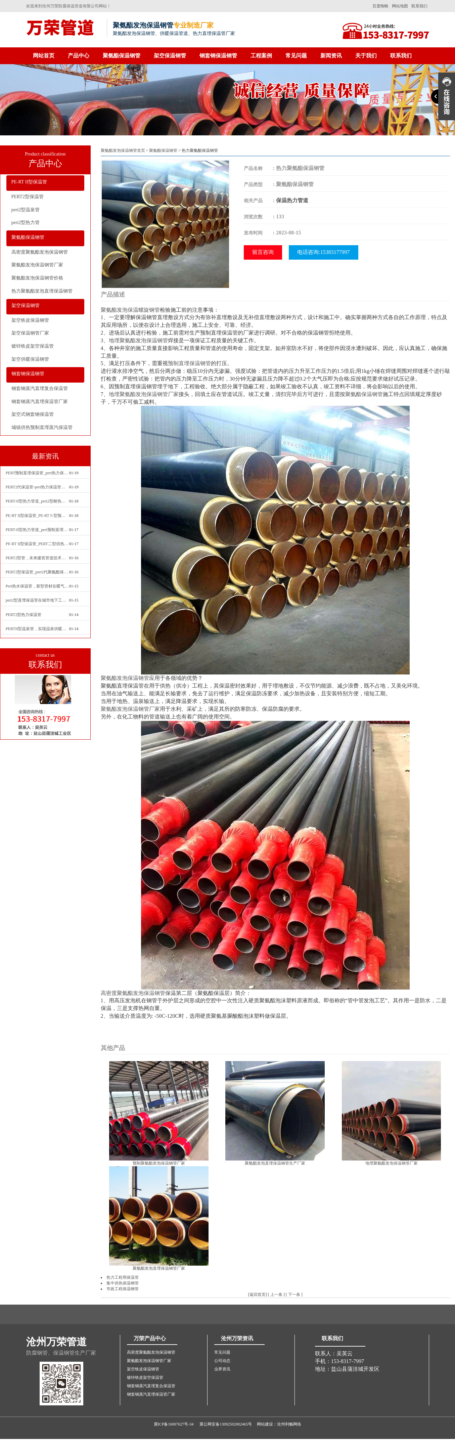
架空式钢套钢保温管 (32, 414)
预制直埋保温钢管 (189, 363)
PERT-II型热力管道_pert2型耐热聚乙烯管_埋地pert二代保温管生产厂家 (37, 501)
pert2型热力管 (25, 222)
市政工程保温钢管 (122, 1288)
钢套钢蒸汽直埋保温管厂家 (39, 401)
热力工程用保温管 (122, 1277)
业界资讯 (222, 1369)
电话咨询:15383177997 (323, 252)
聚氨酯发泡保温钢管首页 (123, 150)
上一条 (276, 1294)
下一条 (294, 1294)
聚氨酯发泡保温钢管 (125, 678)
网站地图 (400, 6)
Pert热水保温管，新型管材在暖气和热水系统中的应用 (37, 586)
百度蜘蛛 (380, 6)
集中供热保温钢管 (122, 1283)
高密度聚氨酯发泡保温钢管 (39, 252)
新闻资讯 (331, 55)
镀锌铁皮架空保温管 (32, 346)
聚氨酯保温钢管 (121, 55)
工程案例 (261, 55)
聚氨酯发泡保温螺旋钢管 (130, 310)
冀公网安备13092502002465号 (225, 1424)
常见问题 (296, 55)
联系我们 (419, 6)
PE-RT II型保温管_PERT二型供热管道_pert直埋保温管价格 (37, 543)
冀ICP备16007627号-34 (174, 1424)
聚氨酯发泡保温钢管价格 (37, 277)
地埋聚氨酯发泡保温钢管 (138, 340)
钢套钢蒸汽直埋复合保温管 (39, 388)
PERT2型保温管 (27, 196)
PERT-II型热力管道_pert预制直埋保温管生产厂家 (37, 529)
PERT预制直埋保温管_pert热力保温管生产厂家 (37, 473)
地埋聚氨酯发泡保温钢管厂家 (144, 394)
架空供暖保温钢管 (30, 359)
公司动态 (222, 1360)
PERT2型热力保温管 (24, 614)
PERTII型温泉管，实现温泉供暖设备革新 (37, 628)
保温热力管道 (292, 200)
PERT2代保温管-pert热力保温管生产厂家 (37, 487)
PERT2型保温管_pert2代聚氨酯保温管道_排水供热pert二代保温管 (37, 572)
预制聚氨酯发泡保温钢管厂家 (159, 1163)
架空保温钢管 (170, 55)
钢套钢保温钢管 (218, 55)
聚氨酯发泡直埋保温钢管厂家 (159, 1268)
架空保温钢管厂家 (30, 333)
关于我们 (366, 55)
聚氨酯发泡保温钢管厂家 (37, 264)
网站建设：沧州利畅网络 (279, 1424)
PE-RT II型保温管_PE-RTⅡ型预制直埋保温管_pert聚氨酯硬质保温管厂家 (37, 515)
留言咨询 (263, 252)
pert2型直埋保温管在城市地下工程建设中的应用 (37, 600)
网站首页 (43, 55)
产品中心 (78, 55)
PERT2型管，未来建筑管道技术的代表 (37, 558)
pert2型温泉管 (25, 209)
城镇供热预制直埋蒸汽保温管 (42, 427)
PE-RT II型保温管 (29, 181)
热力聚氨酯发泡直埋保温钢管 (42, 291)
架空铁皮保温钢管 (30, 320)
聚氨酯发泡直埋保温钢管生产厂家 (275, 1163)
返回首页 (257, 1294)
